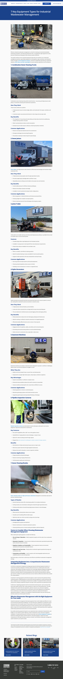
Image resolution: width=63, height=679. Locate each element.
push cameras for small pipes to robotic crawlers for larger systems (32, 440)
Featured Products (19, 3)
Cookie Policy (5, 675)
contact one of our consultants (45, 627)
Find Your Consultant (20, 668)
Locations (16, 670)
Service (31, 3)
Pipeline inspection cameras (17, 426)
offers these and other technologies (22, 62)
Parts (28, 3)
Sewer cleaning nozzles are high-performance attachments (23, 495)
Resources (35, 3)
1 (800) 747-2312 (52, 665)
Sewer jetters (13, 169)
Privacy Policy (5, 673)
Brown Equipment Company (24, 60)
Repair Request (21, 672)
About (39, 3)
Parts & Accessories (21, 671)
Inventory (13, 3)
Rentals (25, 3)
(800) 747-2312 (33, 0)
